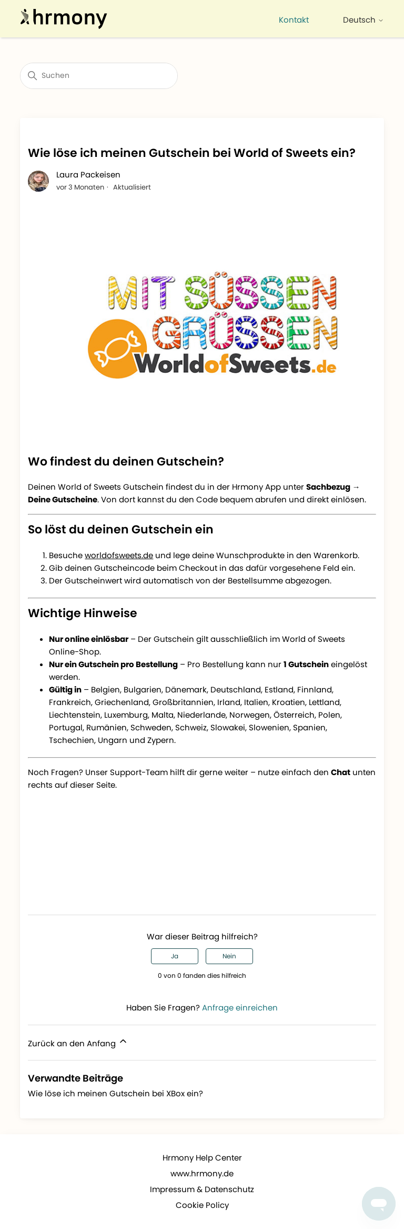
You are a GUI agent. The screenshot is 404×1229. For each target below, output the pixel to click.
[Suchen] (99, 75)
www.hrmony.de (202, 1173)
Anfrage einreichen (240, 1007)
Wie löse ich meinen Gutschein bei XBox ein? (115, 1093)
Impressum (172, 1189)
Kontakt (294, 19)
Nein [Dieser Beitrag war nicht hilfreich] (229, 956)
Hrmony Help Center (202, 1157)
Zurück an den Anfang (78, 1042)
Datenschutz (229, 1189)
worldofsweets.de (119, 555)
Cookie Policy (202, 1205)
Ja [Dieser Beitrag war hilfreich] (174, 956)
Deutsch (363, 19)
